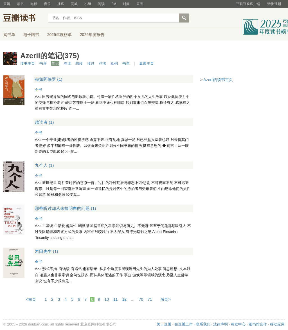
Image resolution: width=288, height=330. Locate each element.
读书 (20, 4)
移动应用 (277, 324)
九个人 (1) (44, 165)
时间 (126, 4)
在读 (67, 63)
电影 (33, 4)
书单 (126, 63)
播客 (60, 4)
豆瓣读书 (23, 18)
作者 (102, 63)
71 (150, 299)
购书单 (9, 34)
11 (115, 299)
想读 (79, 63)
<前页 (31, 299)
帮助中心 (238, 324)
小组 (87, 4)
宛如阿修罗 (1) (48, 79)
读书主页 (27, 63)
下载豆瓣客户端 (248, 4)
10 (107, 299)
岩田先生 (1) (46, 251)
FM (113, 4)
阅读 (101, 4)
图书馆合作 (258, 324)
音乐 (47, 4)
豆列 (114, 63)
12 (124, 299)
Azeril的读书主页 (218, 79)
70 (141, 299)
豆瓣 (6, 4)
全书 (38, 89)
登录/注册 (274, 4)
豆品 (139, 4)
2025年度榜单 (59, 34)
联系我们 (203, 324)
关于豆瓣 (164, 324)
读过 (90, 63)
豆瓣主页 (146, 63)
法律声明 (220, 324)
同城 (74, 4)
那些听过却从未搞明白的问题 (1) (65, 208)
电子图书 (31, 34)
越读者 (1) (44, 122)
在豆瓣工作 (183, 324)
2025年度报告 (92, 34)
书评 (43, 63)
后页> (165, 299)
